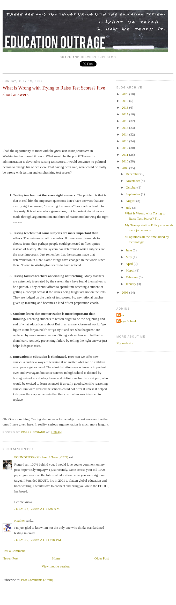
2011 (125, 154)
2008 (125, 292)
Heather (19, 520)
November (133, 181)
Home (56, 558)
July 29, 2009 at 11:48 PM (37, 540)
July (129, 208)
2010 (125, 161)
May (129, 257)
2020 (125, 94)
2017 (125, 114)
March (130, 270)
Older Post (101, 558)
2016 (125, 121)
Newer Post (10, 558)
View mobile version (56, 566)
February (132, 277)
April (130, 264)
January (131, 284)
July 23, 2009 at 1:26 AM (37, 509)
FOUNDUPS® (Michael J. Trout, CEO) (41, 457)
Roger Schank (127, 321)
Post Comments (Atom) (37, 580)
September (133, 194)
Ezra (121, 315)
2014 (125, 134)
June (129, 250)
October (131, 187)
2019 (125, 101)
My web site (124, 343)
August (131, 201)
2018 (125, 107)
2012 (125, 148)
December (133, 174)
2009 (125, 168)
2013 (125, 141)
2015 (125, 128)
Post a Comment (14, 551)
